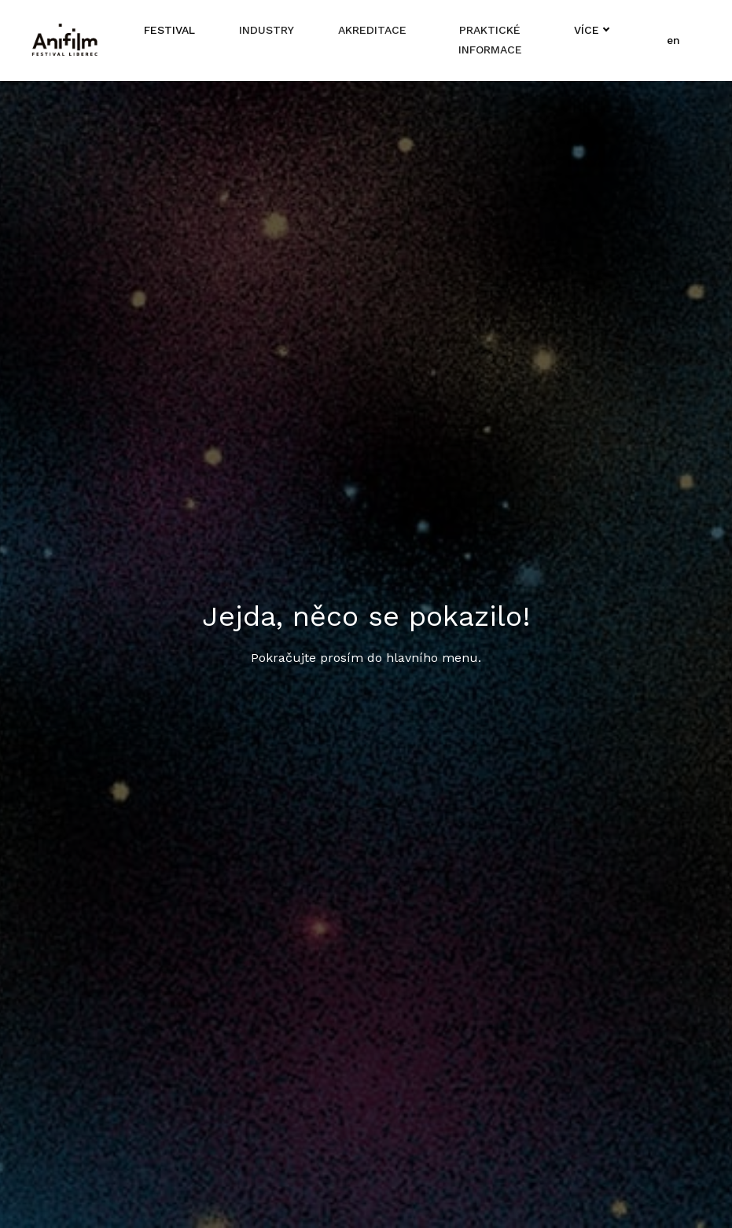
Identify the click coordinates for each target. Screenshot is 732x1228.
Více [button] (590, 30)
